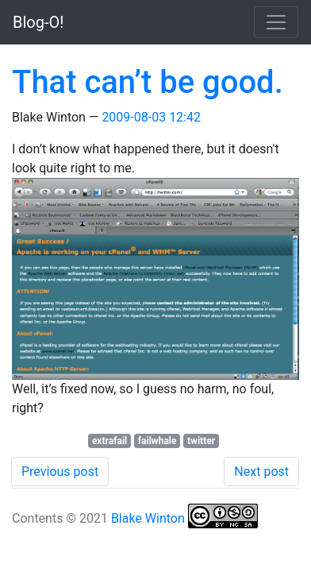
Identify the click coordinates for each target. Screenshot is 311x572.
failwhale (157, 440)
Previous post (59, 471)
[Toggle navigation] (276, 22)
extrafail (109, 440)
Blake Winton (148, 518)
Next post (261, 471)
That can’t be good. (147, 82)
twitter (201, 440)
